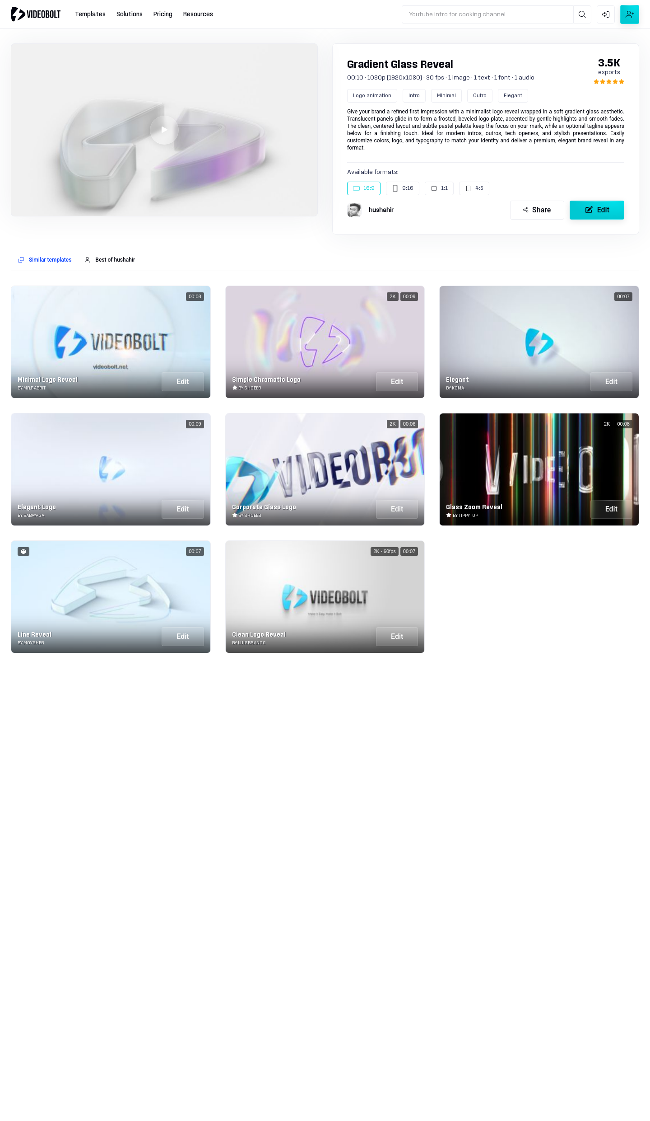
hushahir (381, 210)
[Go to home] (35, 14)
